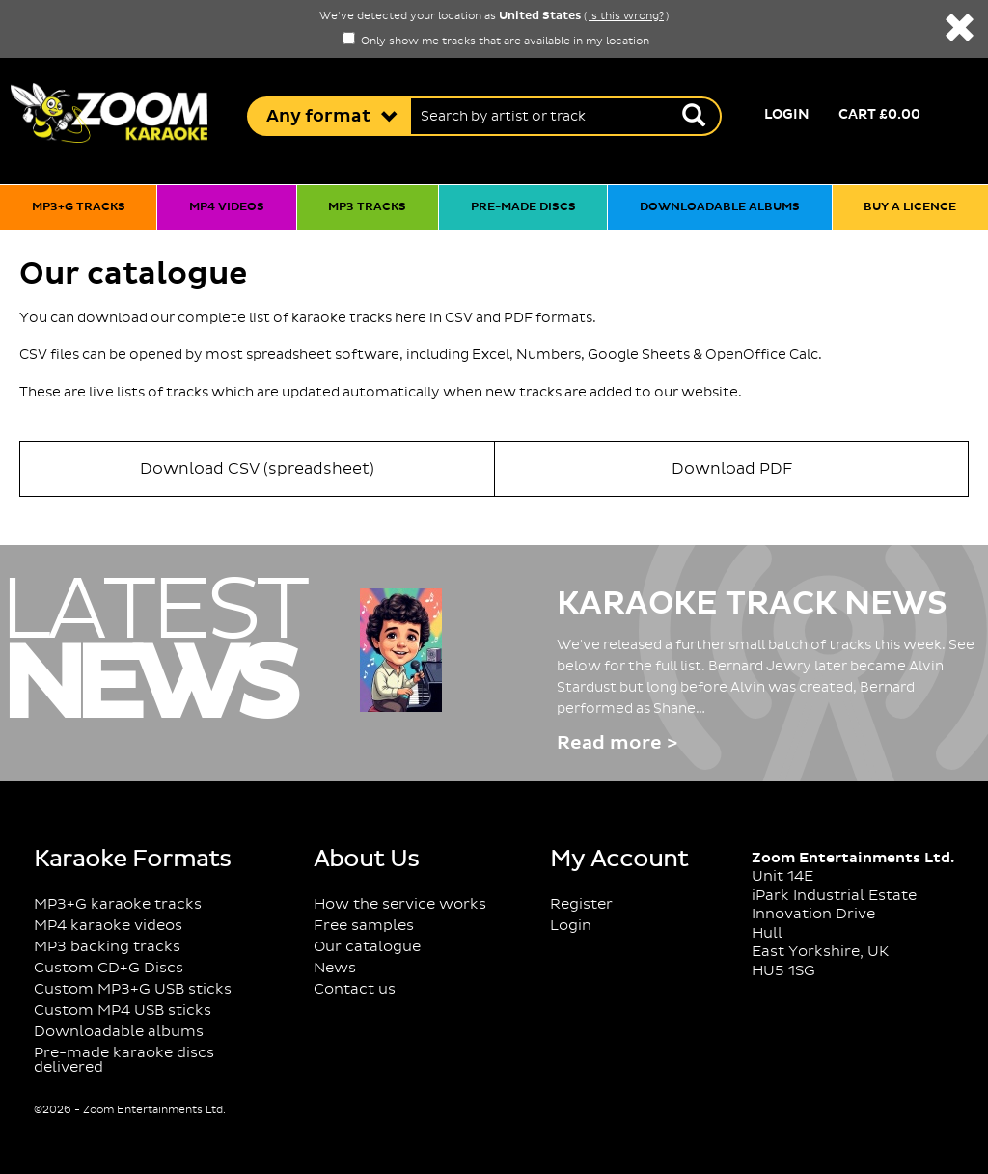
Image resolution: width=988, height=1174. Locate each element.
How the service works (400, 904)
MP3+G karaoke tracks (118, 904)
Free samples (364, 925)
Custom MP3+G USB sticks (133, 989)
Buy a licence (910, 207)
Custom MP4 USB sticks (122, 1010)
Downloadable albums (720, 207)
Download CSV (257, 468)
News (335, 968)
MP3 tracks (367, 207)
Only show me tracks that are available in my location (496, 41)
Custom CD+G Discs (108, 968)
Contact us (355, 989)
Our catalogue (367, 947)
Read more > (617, 743)
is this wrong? (626, 16)
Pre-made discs (523, 207)
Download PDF (732, 468)
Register (581, 904)
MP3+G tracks (78, 207)
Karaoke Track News (752, 604)
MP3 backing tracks (107, 947)
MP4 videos (226, 207)
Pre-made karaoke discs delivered (124, 1060)
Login (787, 115)
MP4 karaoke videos (108, 925)
